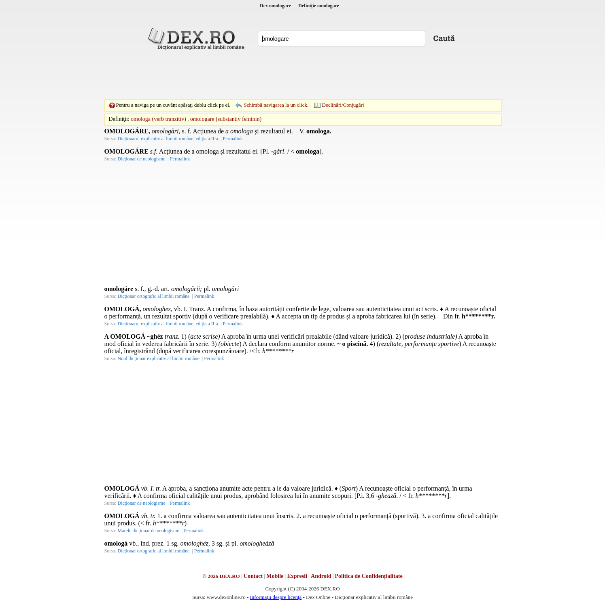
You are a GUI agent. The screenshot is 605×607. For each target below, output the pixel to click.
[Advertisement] (302, 75)
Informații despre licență (275, 597)
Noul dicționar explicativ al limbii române (159, 358)
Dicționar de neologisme (142, 159)
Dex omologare (275, 5)
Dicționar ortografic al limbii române (154, 296)
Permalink (232, 138)
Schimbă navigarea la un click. (276, 105)
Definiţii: (119, 119)
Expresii (297, 576)
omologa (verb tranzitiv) (158, 119)
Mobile (274, 576)
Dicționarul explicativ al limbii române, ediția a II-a (168, 138)
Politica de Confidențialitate (369, 576)
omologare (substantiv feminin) (226, 119)
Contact (253, 576)
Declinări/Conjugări (343, 105)
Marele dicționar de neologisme (148, 530)
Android (321, 576)
